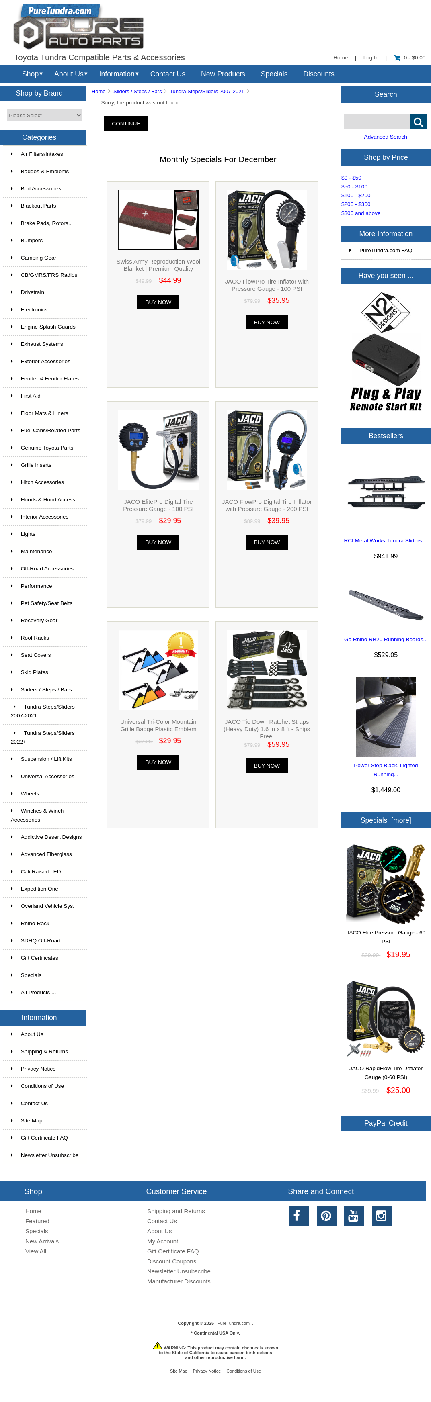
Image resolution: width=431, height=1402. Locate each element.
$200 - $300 (356, 204)
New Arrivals (42, 1241)
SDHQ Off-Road (35, 941)
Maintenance (31, 551)
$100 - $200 (356, 195)
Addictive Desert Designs (46, 837)
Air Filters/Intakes (37, 154)
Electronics (29, 310)
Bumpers (27, 240)
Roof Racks (30, 638)
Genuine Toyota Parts (42, 448)
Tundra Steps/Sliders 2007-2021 (207, 91)
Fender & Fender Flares (45, 379)
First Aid (26, 396)
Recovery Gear (34, 620)
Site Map (27, 1121)
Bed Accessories (36, 189)
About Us (69, 74)
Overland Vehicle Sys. (42, 906)
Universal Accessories (42, 776)
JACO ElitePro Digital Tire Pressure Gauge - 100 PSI (158, 505)
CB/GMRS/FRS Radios (44, 275)
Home (340, 58)
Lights (23, 534)
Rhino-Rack (30, 923)
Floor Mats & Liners (39, 413)
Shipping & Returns (39, 1051)
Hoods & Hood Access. (44, 500)
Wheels (25, 794)
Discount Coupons (171, 1261)
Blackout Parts (33, 206)
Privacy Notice (33, 1069)
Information (117, 74)
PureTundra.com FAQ (381, 250)
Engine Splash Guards (43, 327)
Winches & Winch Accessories (37, 815)
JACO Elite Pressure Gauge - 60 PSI (386, 934)
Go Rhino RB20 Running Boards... (386, 639)
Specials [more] (386, 820)
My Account (162, 1241)
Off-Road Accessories (42, 569)
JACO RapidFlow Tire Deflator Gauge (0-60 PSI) (386, 1069)
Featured (37, 1221)
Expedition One (34, 889)
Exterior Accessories (40, 361)
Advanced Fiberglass (41, 854)
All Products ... (33, 992)
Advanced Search (385, 137)
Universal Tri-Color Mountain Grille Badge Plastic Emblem (158, 725)
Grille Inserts (31, 465)
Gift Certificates (34, 958)
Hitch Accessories (37, 482)
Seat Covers (31, 655)
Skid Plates (29, 672)
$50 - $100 (354, 187)
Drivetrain (27, 292)
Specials (274, 74)
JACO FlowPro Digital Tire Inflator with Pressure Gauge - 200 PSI (267, 505)
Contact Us (167, 74)
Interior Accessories (40, 517)
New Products (223, 74)
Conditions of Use (37, 1086)
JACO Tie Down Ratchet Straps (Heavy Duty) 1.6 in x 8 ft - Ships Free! (267, 729)
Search (386, 94)
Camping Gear (33, 258)
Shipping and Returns (176, 1211)
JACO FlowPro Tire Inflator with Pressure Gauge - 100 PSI (267, 285)
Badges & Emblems (40, 171)
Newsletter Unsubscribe (45, 1155)
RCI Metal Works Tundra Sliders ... (386, 541)
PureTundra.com (234, 1323)
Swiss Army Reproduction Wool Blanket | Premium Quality (158, 265)
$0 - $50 (351, 178)
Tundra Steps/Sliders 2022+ (43, 737)
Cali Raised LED (36, 872)
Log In (371, 58)
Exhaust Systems (37, 344)
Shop (30, 74)
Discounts (319, 74)
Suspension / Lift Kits (41, 759)
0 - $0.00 (410, 58)
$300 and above (361, 213)
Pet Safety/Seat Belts (41, 603)
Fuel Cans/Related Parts (45, 430)
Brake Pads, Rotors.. (41, 223)
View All (35, 1251)
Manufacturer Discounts (179, 1281)
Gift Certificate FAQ (39, 1138)
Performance (31, 586)
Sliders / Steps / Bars (137, 91)
